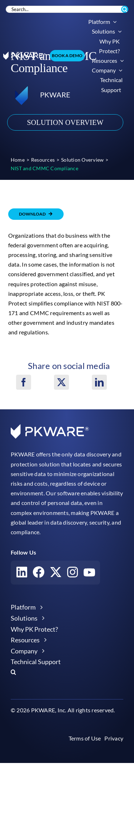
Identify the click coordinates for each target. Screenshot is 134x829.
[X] (61, 382)
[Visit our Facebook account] (38, 573)
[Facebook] (23, 382)
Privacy (113, 738)
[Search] (124, 9)
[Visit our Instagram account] (72, 574)
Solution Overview (65, 122)
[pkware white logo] (24, 54)
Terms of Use (85, 738)
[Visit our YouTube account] (89, 574)
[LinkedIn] (99, 382)
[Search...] (66, 9)
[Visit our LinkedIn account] (21, 574)
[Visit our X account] (55, 573)
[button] (67, 672)
